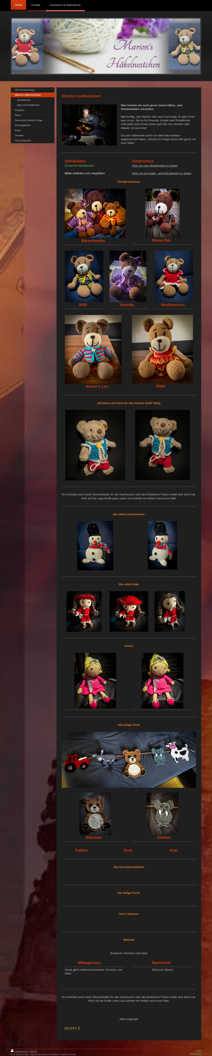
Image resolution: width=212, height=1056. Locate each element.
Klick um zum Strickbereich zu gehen (155, 165)
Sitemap (33, 1051)
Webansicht (195, 1053)
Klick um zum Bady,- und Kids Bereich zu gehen (161, 173)
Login (198, 1050)
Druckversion (19, 1051)
